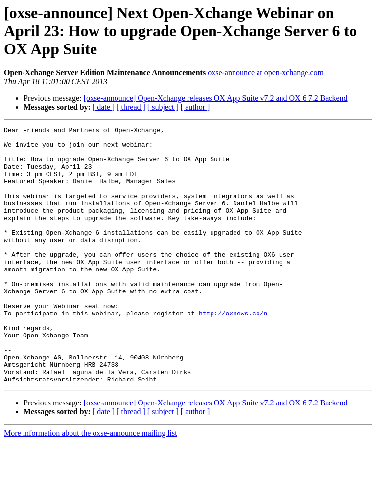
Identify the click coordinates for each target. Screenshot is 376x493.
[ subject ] (163, 107)
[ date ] (104, 107)
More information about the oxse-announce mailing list (90, 484)
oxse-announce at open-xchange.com (266, 72)
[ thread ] (131, 107)
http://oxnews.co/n (233, 351)
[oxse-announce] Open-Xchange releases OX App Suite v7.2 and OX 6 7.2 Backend (216, 98)
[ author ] (195, 107)
